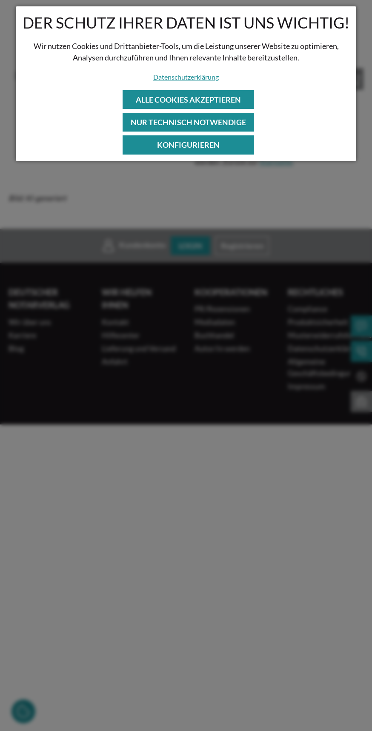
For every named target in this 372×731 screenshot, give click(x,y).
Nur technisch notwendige (188, 122)
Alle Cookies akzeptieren (188, 99)
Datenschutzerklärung (186, 77)
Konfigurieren (188, 144)
